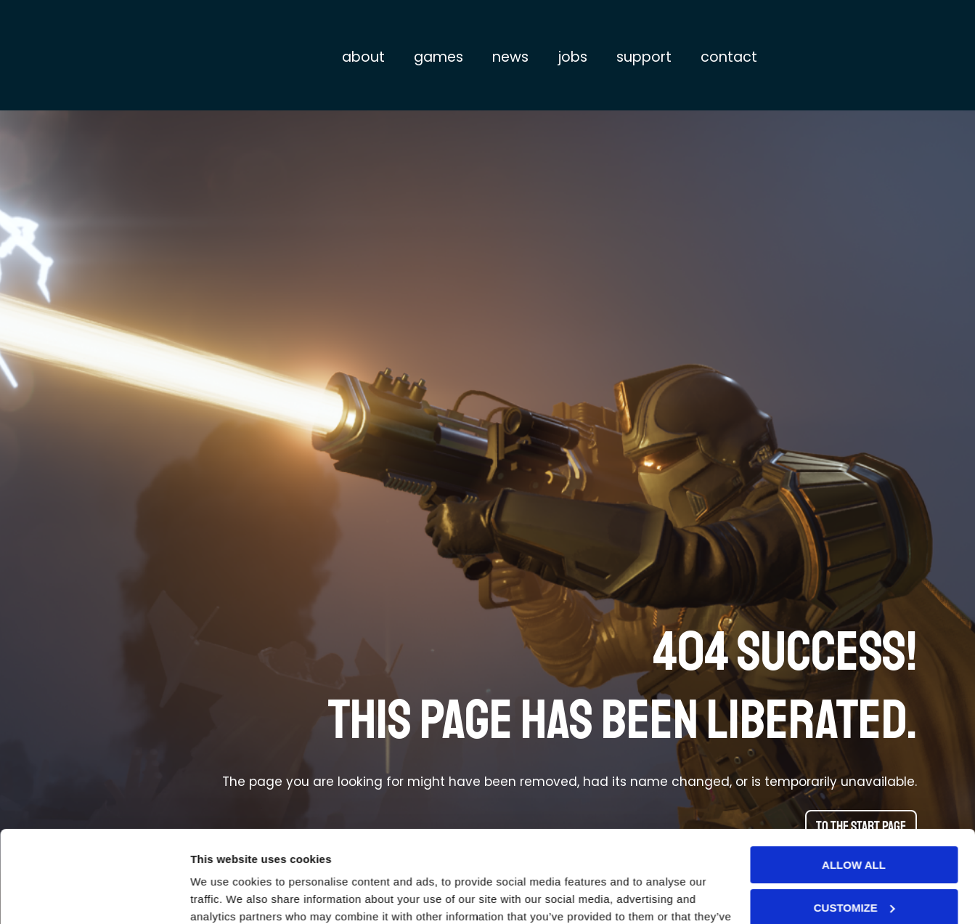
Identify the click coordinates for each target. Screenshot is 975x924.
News (510, 57)
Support (644, 57)
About (363, 57)
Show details (224, 895)
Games (438, 57)
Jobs (572, 57)
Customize (854, 828)
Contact (729, 57)
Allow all (854, 786)
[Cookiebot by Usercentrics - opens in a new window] (94, 896)
